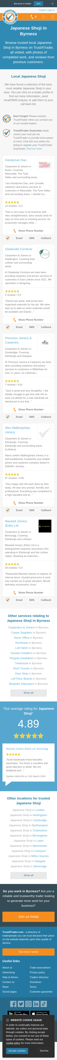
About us (7, 967)
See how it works (28, 952)
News (5, 987)
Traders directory (39, 977)
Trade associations (40, 967)
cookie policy (13, 1043)
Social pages (9, 991)
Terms (33, 987)
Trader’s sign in (47, 10)
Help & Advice (10, 977)
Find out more (34, 148)
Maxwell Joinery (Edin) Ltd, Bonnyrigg (27, 749)
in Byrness (28, 627)
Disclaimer (35, 982)
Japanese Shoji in (28, 810)
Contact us (8, 982)
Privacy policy (37, 972)
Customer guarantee (41, 991)
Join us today (28, 916)
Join (37, 3)
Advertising (8, 972)
